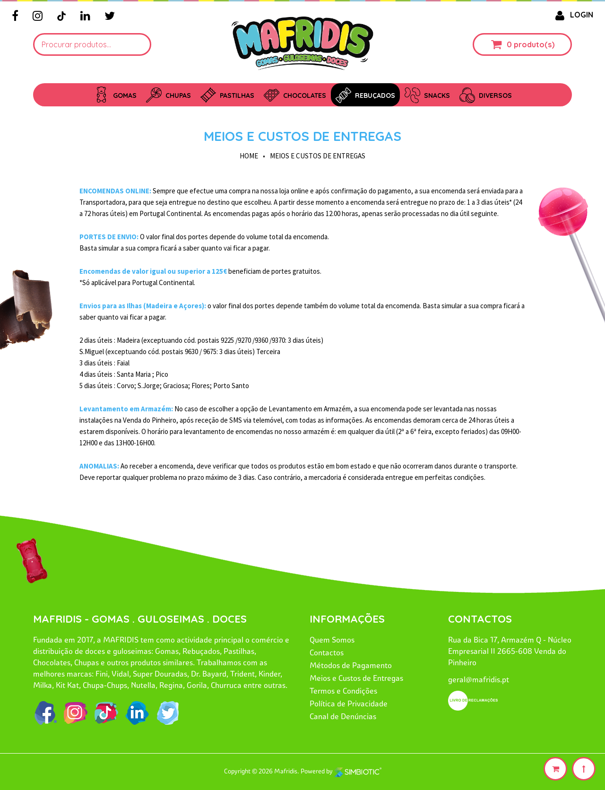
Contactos (327, 652)
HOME (249, 155)
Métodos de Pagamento (351, 665)
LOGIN (572, 14)
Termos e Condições (343, 690)
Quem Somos (332, 639)
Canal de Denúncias (343, 716)
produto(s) (534, 44)
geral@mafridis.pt (478, 679)
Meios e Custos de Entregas (302, 136)
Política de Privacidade (349, 703)
